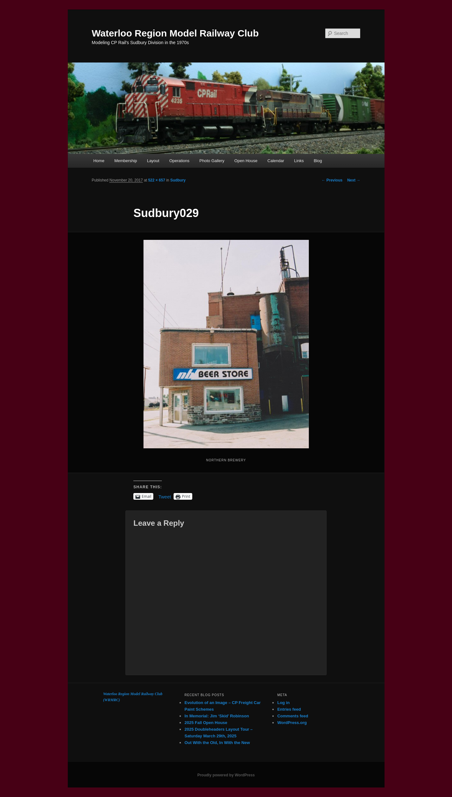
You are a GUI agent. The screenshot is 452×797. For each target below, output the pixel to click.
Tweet (164, 496)
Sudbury (178, 180)
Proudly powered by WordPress (226, 775)
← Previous (331, 180)
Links (299, 160)
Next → (353, 180)
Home (99, 160)
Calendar (275, 160)
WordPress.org (292, 722)
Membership (125, 160)
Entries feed (289, 709)
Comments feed (292, 716)
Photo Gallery (212, 160)
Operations (179, 160)
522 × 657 (156, 180)
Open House (246, 160)
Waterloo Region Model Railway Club (175, 33)
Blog (318, 160)
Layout (153, 160)
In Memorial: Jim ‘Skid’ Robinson (216, 716)
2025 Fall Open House (205, 722)
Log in (283, 702)
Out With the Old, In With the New (217, 742)
